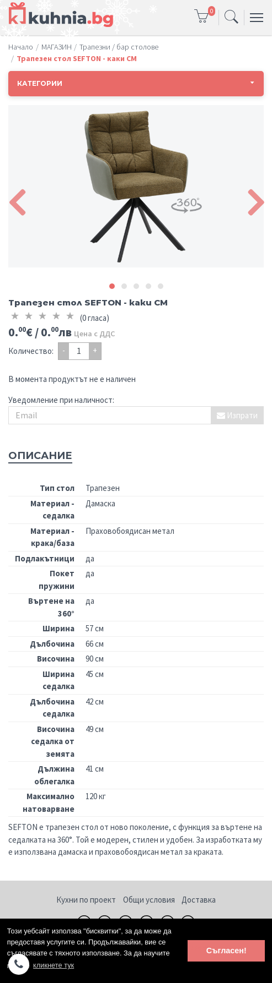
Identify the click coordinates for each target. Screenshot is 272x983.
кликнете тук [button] (53, 965)
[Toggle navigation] (231, 17)
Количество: (31, 351)
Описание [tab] (40, 456)
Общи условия (149, 899)
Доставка (199, 899)
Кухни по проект (86, 899)
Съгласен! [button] (226, 950)
